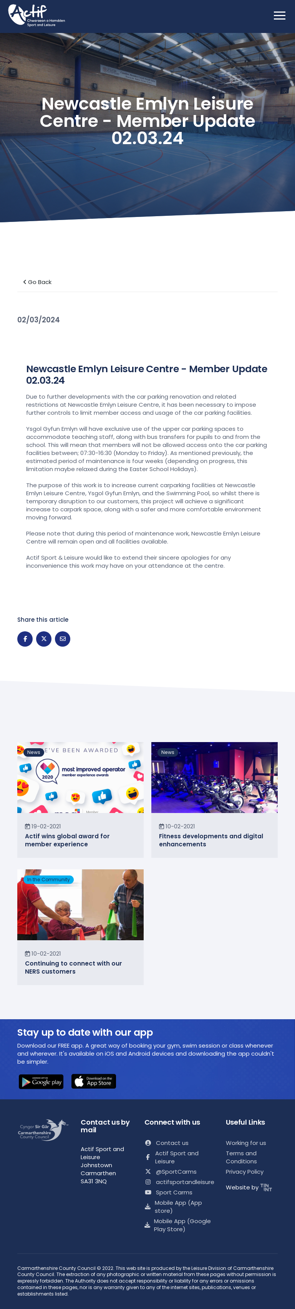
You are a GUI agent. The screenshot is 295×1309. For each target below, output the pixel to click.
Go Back (37, 282)
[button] (41, 1082)
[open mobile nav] (279, 15)
